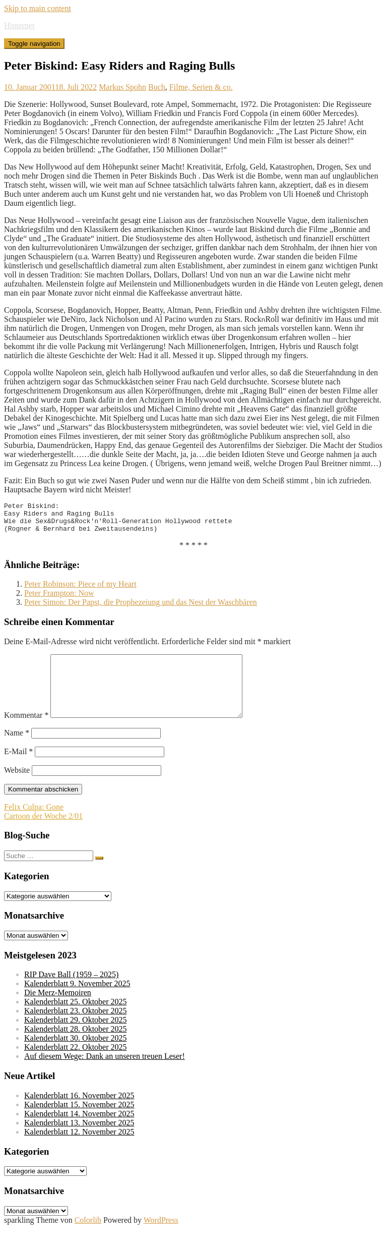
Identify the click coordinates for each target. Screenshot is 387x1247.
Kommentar (26, 733)
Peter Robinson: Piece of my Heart (80, 590)
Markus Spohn (122, 87)
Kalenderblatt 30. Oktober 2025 (75, 1056)
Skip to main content (37, 8)
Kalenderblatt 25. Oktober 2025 (75, 1019)
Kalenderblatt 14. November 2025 (79, 1131)
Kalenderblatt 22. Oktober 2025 (75, 1065)
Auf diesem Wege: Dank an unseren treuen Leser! (104, 1074)
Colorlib (88, 1238)
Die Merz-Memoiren (57, 1010)
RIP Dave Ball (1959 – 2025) (71, 992)
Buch (156, 87)
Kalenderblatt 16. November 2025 (79, 1113)
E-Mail (18, 769)
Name (16, 751)
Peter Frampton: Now (59, 599)
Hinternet (19, 25)
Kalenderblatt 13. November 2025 (79, 1141)
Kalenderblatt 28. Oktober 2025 (75, 1047)
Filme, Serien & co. (201, 87)
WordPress (161, 1238)
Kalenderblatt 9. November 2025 (77, 1001)
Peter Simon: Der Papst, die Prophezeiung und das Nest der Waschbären (140, 608)
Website (17, 788)
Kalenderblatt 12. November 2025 (79, 1150)
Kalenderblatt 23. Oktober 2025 (75, 1029)
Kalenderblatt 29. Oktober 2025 (75, 1038)
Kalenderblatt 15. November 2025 (79, 1122)
